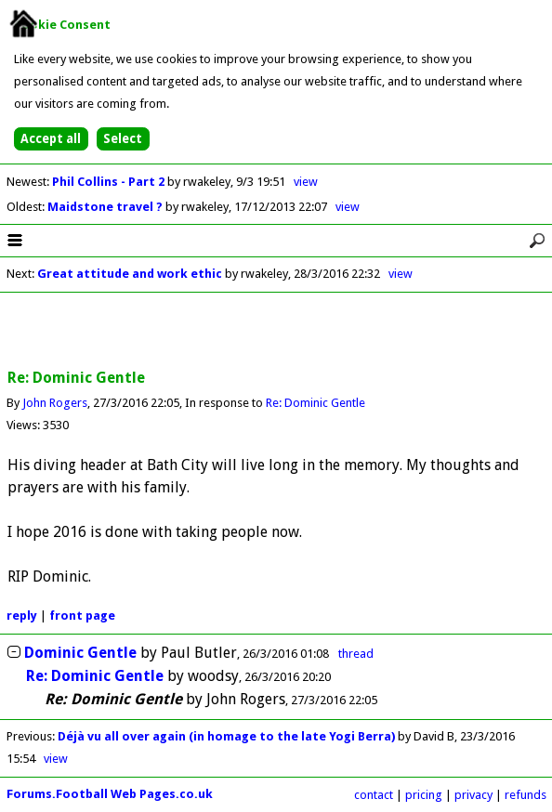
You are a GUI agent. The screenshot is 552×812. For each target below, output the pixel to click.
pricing (423, 795)
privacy (473, 795)
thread (356, 654)
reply (22, 615)
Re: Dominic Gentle (315, 403)
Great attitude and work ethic (129, 274)
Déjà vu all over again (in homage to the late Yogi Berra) (228, 736)
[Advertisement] (276, 332)
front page (82, 615)
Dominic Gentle (80, 652)
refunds (525, 795)
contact (373, 795)
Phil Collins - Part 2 (109, 182)
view (306, 182)
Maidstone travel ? (106, 207)
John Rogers (54, 403)
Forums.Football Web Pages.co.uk (110, 794)
